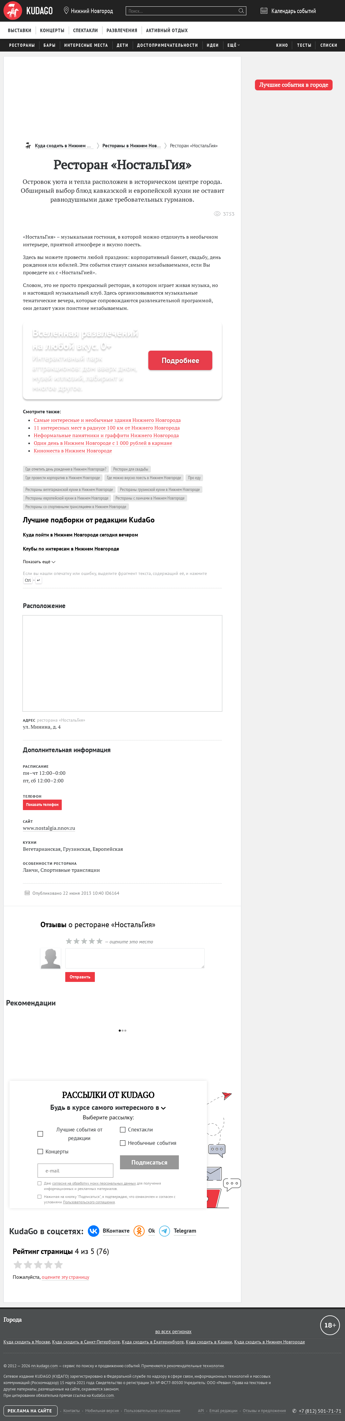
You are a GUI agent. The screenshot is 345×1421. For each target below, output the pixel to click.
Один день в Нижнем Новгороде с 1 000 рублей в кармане (103, 443)
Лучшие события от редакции (79, 1134)
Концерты (57, 1151)
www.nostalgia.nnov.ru (49, 828)
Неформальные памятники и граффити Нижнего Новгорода (106, 435)
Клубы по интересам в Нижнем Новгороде (71, 548)
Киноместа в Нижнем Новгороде (73, 450)
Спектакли (140, 1129)
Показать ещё (39, 561)
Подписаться (149, 1162)
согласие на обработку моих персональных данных (94, 1183)
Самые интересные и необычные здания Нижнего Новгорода (107, 420)
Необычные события (152, 1142)
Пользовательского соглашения (89, 1202)
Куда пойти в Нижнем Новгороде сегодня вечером (80, 534)
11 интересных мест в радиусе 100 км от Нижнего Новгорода (107, 427)
